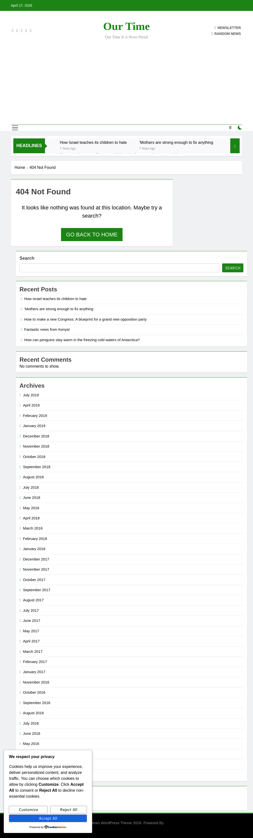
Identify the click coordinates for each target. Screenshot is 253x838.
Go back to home (91, 234)
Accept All (48, 818)
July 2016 (31, 723)
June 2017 (31, 620)
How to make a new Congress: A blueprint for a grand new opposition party (85, 319)
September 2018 (36, 467)
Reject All (68, 809)
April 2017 (31, 641)
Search (27, 258)
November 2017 (36, 569)
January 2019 (34, 426)
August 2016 (33, 713)
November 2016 (36, 682)
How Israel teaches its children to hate (93, 142)
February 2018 (35, 538)
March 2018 (32, 528)
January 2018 (34, 549)
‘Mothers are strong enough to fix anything (176, 142)
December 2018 (36, 436)
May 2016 (31, 743)
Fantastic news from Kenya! (47, 329)
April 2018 (31, 518)
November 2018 (36, 446)
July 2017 (31, 610)
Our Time (126, 26)
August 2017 (33, 600)
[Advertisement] (126, 78)
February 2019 (35, 415)
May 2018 (31, 508)
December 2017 (36, 559)
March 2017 (32, 651)
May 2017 (31, 631)
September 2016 (36, 703)
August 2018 (33, 477)
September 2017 (36, 590)
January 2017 (34, 672)
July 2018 (31, 487)
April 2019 (31, 405)
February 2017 (35, 662)
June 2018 (31, 497)
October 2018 (34, 457)
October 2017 (34, 580)
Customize (28, 809)
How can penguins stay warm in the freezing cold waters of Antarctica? (82, 340)
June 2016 (31, 733)
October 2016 (34, 692)
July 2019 (31, 395)
